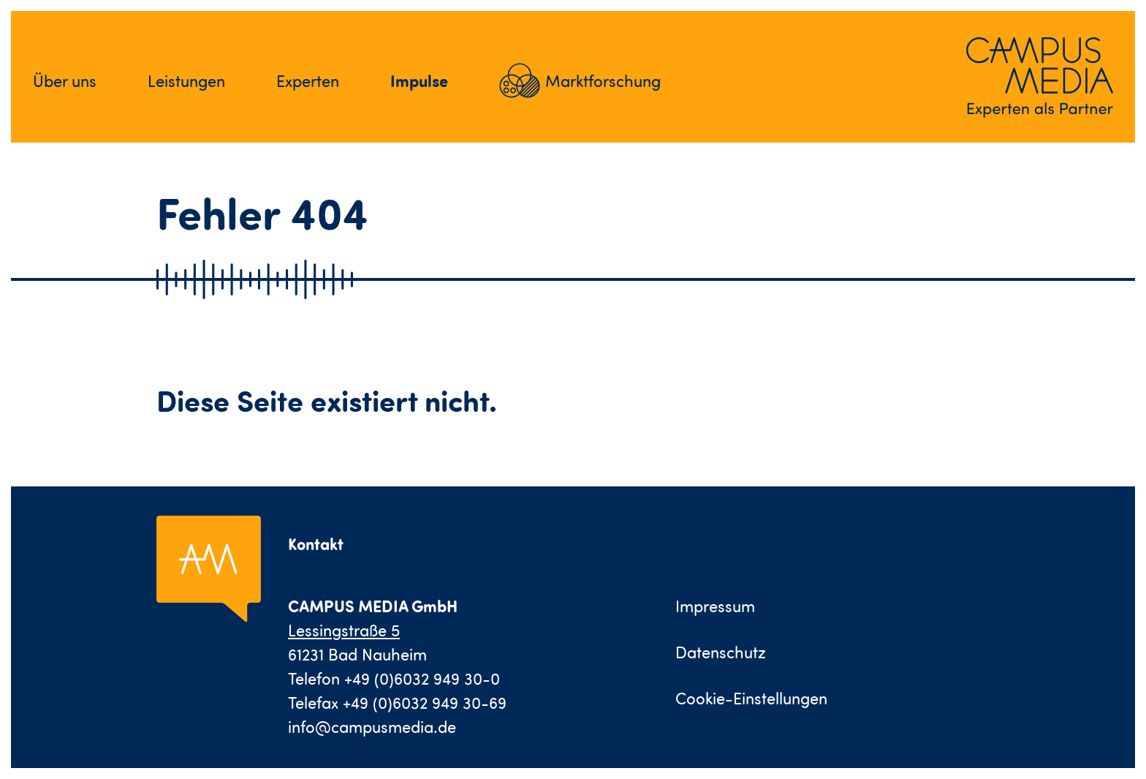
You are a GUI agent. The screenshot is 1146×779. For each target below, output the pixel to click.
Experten (307, 80)
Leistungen (186, 80)
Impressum (715, 606)
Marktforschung (603, 80)
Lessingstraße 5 (344, 630)
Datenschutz (720, 652)
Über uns (64, 80)
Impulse (419, 80)
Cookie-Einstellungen (751, 698)
